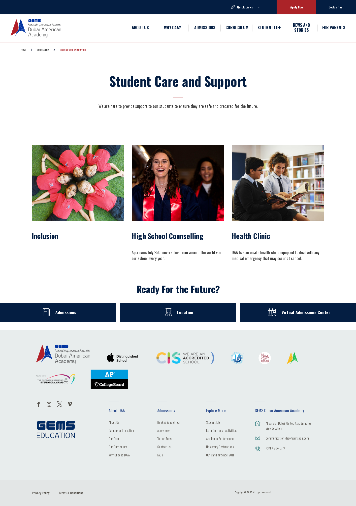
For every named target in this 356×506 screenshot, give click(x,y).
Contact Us (163, 447)
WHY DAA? (172, 27)
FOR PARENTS (333, 27)
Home (23, 50)
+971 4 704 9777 (275, 448)
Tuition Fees (164, 439)
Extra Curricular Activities (221, 431)
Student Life (213, 423)
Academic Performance (220, 439)
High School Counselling (167, 235)
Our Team (114, 439)
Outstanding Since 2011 (220, 455)
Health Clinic (251, 235)
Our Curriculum (118, 447)
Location (185, 312)
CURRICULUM (237, 27)
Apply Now (296, 7)
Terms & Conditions (71, 492)
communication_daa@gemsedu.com (287, 438)
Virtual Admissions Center (306, 312)
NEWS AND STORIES (301, 28)
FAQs (160, 455)
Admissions (65, 312)
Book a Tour (336, 7)
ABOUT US (140, 27)
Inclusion (45, 235)
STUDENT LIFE (269, 27)
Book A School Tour (168, 423)
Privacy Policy (40, 492)
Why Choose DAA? (119, 455)
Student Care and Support (73, 50)
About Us (114, 423)
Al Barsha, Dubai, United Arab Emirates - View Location (289, 426)
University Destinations (220, 447)
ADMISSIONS (204, 27)
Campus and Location (121, 431)
